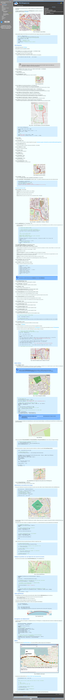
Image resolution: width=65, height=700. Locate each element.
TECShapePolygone (5, 13)
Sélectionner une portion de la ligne (50, 10)
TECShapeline (46, 8)
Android (3, 18)
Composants (3, 17)
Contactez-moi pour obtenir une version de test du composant (6, 27)
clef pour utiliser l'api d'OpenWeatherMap (34, 676)
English (10, 0)
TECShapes (27, 11)
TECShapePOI (37, 327)
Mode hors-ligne (4, 5)
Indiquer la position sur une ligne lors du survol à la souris (53, 11)
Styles (3, 6)
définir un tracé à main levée (32, 417)
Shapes (22, 5)
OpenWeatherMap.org (27, 642)
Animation (4, 15)
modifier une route (40, 416)
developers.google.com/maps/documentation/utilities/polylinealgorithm (49, 142)
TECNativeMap (19, 5)
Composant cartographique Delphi (6, 1)
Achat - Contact (3, 2)
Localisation (3, 8)
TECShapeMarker (5, 11)
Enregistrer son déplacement (49, 13)
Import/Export (4, 3)
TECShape (25, 47)
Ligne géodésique (47, 12)
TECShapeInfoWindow (6, 14)
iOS (2, 19)
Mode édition (46, 9)
